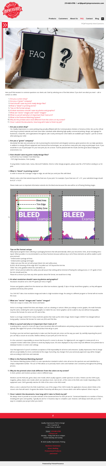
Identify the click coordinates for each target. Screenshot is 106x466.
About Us (74, 18)
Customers (63, 18)
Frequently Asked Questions (94, 24)
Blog (97, 18)
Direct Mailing (53, 448)
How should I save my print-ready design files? (28, 103)
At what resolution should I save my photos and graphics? (32, 110)
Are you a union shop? (19, 99)
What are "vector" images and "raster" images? (28, 113)
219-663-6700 (56, 431)
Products (52, 18)
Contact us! (53, 434)
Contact (89, 18)
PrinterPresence (58, 464)
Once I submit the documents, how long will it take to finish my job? (36, 122)
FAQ (82, 18)
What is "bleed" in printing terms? (23, 106)
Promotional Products (53, 451)
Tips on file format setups (20, 108)
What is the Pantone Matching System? (25, 117)
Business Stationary (53, 446)
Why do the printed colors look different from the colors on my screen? (37, 120)
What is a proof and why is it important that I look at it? (31, 115)
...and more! (53, 454)
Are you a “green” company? (21, 101)
